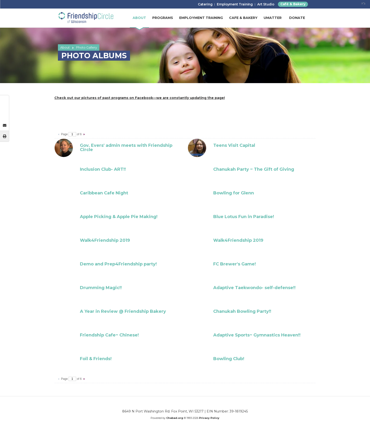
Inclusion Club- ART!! (103, 169)
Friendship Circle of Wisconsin (85, 18)
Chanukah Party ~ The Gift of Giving (253, 169)
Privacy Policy (209, 418)
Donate (297, 19)
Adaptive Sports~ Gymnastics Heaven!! (256, 335)
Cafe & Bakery (243, 19)
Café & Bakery (291, 4)
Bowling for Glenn (233, 193)
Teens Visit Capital (234, 145)
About (65, 47)
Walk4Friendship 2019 (105, 240)
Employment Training (229, 5)
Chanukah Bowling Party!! (242, 311)
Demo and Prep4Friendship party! (118, 264)
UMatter (273, 19)
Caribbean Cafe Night (104, 193)
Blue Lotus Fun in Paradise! (243, 216)
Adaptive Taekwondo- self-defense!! (254, 287)
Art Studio (262, 5)
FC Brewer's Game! (234, 264)
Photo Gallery (86, 47)
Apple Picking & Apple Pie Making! (118, 216)
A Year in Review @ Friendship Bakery (123, 311)
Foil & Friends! (96, 358)
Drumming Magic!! (101, 287)
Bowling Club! (228, 358)
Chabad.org (174, 418)
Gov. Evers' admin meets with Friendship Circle (126, 147)
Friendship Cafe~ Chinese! (109, 335)
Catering (197, 5)
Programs (162, 19)
